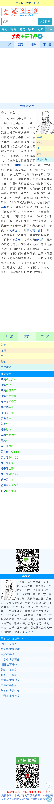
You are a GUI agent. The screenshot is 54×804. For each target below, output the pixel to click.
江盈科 (7, 407)
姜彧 (6, 440)
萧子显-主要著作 (10, 649)
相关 (33, 44)
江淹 (8, 379)
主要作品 (6, 367)
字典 (31, 29)
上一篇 (7, 44)
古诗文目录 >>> (12, 638)
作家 (49, 29)
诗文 (4, 29)
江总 (8, 412)
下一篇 (47, 44)
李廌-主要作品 (9, 685)
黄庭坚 (16, 239)
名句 (22, 29)
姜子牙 (7, 446)
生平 (3, 356)
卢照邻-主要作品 (10, 695)
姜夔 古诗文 (27, 106)
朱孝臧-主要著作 (10, 659)
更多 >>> (28, 631)
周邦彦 (14, 230)
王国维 (16, 165)
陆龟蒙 (39, 239)
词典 (40, 29)
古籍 (13, 29)
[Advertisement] (27, 75)
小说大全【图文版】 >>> (27, 3)
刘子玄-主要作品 (10, 690)
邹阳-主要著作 (9, 664)
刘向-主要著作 (9, 643)
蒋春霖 (7, 479)
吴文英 (31, 230)
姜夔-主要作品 (9, 669)
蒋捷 (8, 490)
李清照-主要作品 (10, 680)
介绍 (3, 350)
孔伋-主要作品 (9, 675)
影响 (3, 361)
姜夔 (20, 44)
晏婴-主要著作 (9, 654)
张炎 (41, 230)
